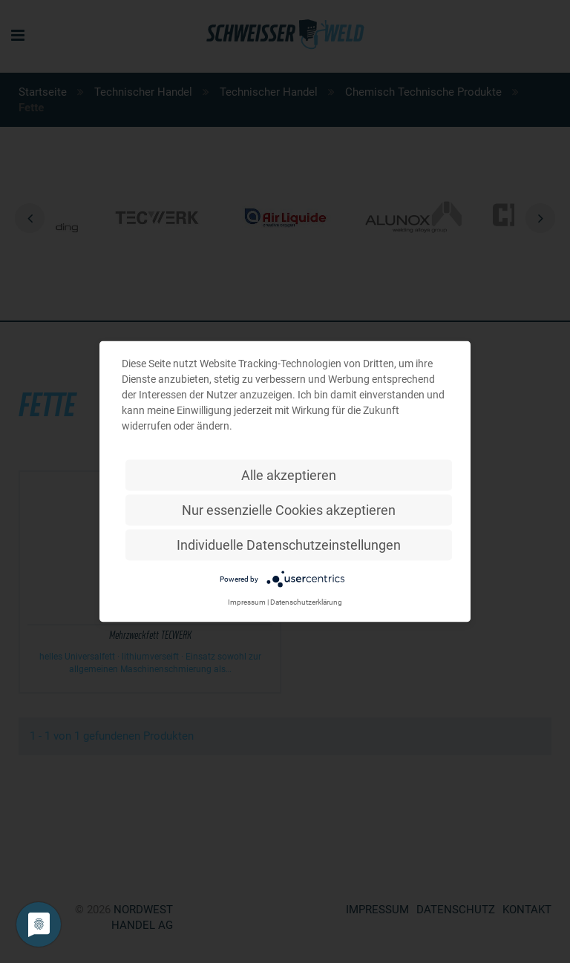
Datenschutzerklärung (306, 602)
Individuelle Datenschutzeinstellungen (289, 545)
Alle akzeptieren (288, 475)
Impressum (247, 602)
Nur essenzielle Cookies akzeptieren (289, 510)
